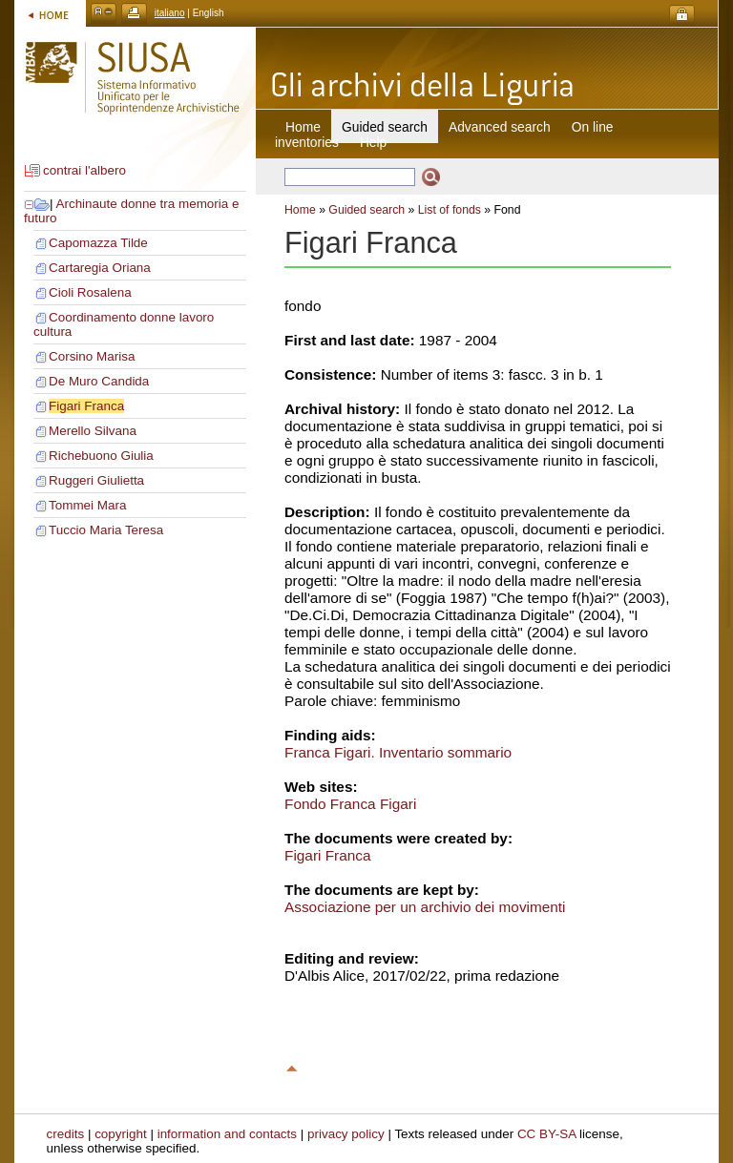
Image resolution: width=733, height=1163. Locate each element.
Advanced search (500, 127)
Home (303, 127)
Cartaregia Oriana (100, 267)
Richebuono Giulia (101, 455)
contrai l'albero (84, 170)
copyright (120, 1134)
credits (66, 1134)
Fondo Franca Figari (350, 804)
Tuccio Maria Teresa (106, 530)
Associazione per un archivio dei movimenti (425, 907)
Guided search (366, 210)
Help (373, 142)
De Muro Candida (99, 381)
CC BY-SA (546, 1134)
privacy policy (346, 1134)
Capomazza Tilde (98, 243)
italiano (170, 13)
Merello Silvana (92, 431)
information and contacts (227, 1134)
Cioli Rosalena (90, 292)
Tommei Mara (87, 505)
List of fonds (449, 210)
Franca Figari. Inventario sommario (398, 752)
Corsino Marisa (92, 356)
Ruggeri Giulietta (96, 480)
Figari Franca (86, 406)
